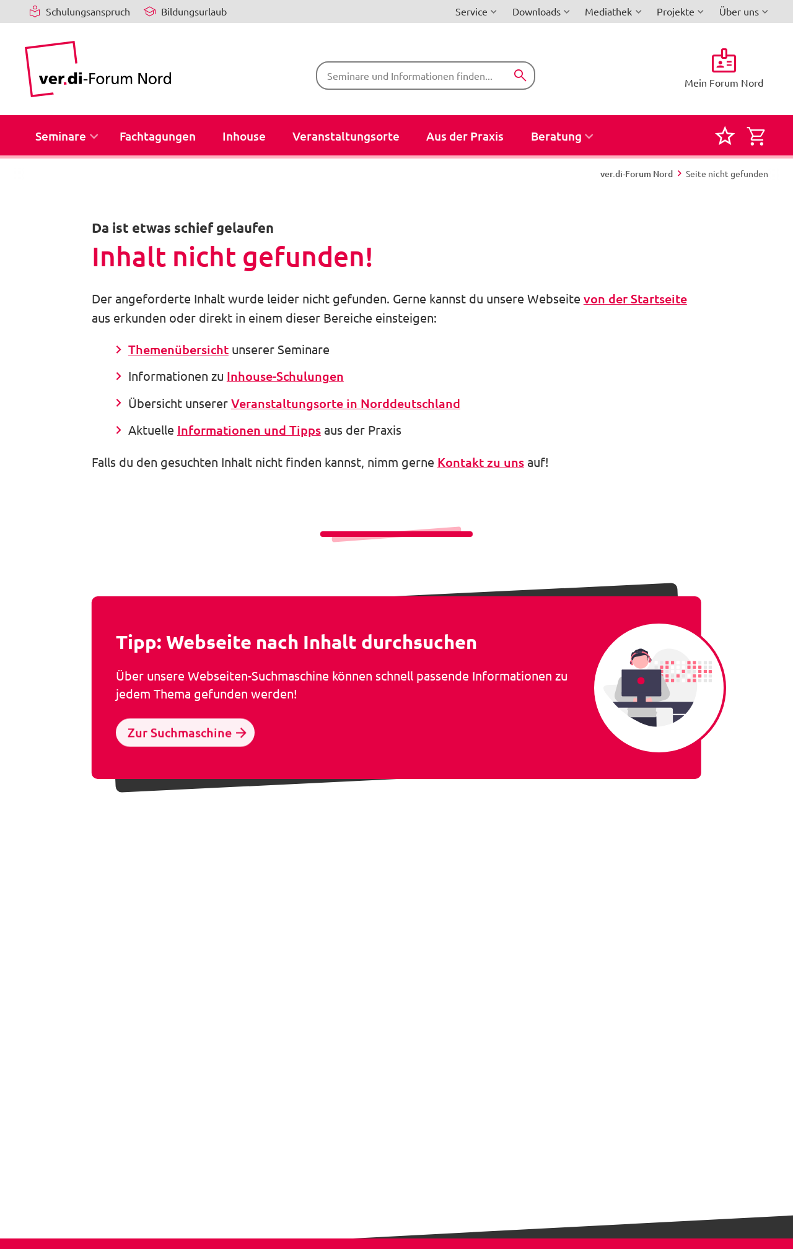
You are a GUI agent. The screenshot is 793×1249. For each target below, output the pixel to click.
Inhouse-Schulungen (285, 376)
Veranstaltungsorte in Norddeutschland (345, 403)
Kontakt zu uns (480, 462)
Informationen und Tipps (249, 430)
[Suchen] (520, 75)
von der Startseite (635, 298)
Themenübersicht (178, 349)
